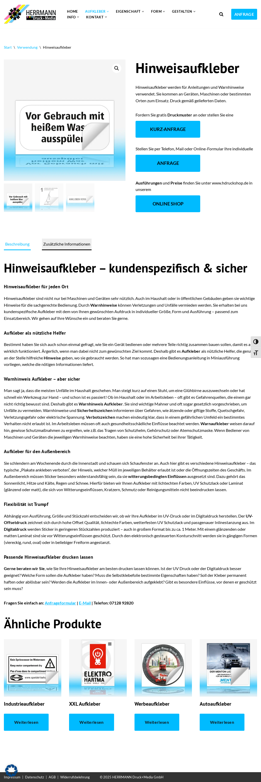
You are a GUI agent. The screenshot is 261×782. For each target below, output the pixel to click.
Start (8, 47)
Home (72, 11)
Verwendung (27, 47)
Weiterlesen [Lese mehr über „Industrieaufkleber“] (26, 722)
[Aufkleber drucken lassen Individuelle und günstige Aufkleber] (31, 14)
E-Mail (85, 602)
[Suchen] (221, 14)
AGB (52, 777)
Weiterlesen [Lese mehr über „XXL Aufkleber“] (91, 722)
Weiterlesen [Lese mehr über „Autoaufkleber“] (222, 722)
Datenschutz (34, 777)
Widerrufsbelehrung (75, 777)
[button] (108, 11)
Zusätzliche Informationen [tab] (66, 243)
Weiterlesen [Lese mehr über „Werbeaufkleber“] (157, 722)
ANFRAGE (244, 14)
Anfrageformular (60, 602)
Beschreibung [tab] (17, 243)
